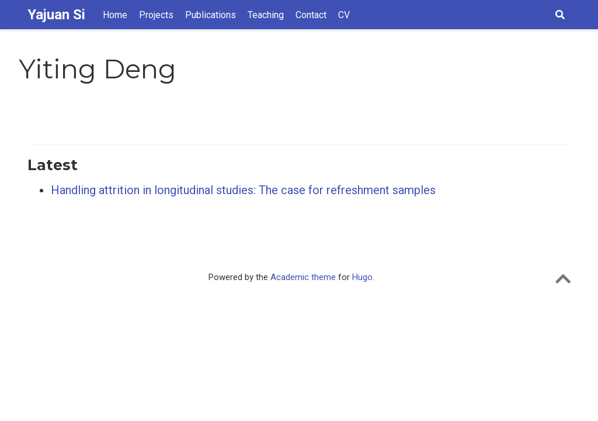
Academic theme (303, 277)
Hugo (362, 277)
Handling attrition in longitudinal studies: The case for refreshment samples (243, 190)
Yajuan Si (56, 14)
